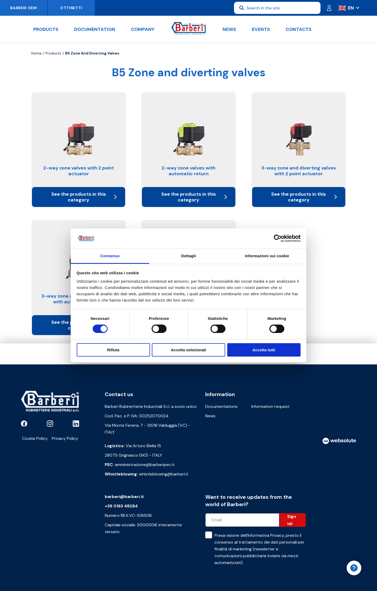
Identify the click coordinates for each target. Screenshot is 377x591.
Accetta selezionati (188, 350)
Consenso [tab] (109, 256)
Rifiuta (113, 350)
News (229, 29)
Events (261, 29)
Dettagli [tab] (188, 256)
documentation (94, 29)
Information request (270, 406)
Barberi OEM (23, 8)
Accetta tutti (263, 350)
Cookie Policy (35, 438)
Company (142, 29)
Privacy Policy (65, 438)
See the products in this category (84, 197)
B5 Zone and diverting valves (92, 53)
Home (36, 53)
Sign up (291, 520)
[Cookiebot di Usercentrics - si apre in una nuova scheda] (278, 238)
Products (45, 29)
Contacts (299, 29)
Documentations (221, 406)
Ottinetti (71, 8)
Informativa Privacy (266, 535)
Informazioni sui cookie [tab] (267, 256)
